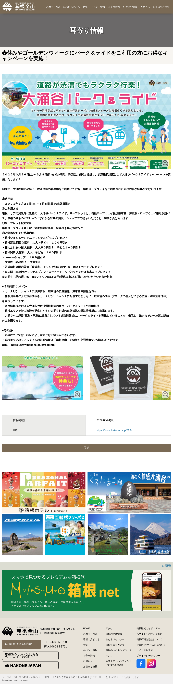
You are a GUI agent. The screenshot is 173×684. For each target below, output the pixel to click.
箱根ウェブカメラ (115, 644)
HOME (86, 628)
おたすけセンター (115, 639)
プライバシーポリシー (148, 655)
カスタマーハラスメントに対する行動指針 (119, 663)
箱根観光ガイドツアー (148, 628)
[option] (43, 492)
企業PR (166, 565)
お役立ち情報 (130, 6)
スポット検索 (53, 6)
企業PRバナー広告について (151, 644)
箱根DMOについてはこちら (31, 655)
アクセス (145, 6)
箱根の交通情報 (161, 6)
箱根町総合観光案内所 (18, 643)
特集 (85, 6)
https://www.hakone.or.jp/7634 (114, 430)
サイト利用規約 (145, 650)
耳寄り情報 (114, 6)
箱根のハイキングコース (119, 650)
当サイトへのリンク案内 (150, 633)
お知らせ (88, 661)
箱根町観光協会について (150, 639)
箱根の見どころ (71, 6)
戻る (86, 447)
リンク (109, 655)
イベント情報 (98, 6)
